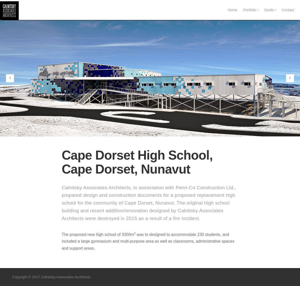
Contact (288, 10)
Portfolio (250, 10)
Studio (269, 10)
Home (232, 10)
